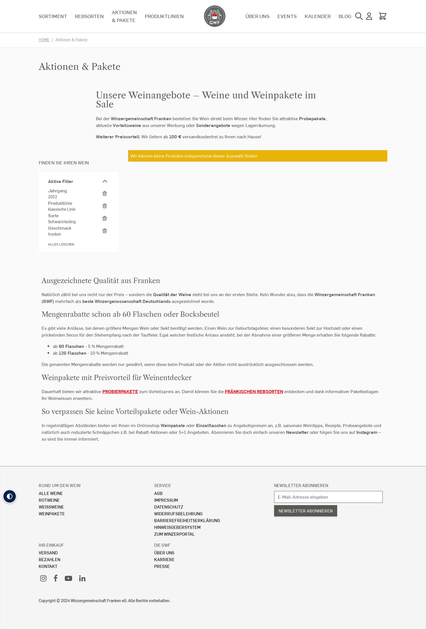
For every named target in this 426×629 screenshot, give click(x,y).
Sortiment (53, 16)
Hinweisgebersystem (177, 527)
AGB (158, 493)
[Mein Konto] (369, 16)
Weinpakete (52, 513)
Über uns (258, 16)
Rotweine (49, 500)
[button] (9, 496)
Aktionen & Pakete (124, 15)
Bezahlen (49, 559)
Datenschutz (168, 507)
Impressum (166, 500)
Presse (162, 566)
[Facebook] (55, 577)
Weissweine (51, 507)
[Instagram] (43, 577)
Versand (48, 552)
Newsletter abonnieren (301, 485)
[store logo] (214, 16)
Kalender (318, 16)
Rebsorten (89, 16)
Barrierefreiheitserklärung (187, 520)
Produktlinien (164, 16)
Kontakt (48, 566)
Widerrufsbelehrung (178, 513)
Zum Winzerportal (174, 534)
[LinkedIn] (82, 577)
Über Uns (164, 552)
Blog (345, 16)
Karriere (164, 559)
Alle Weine (51, 493)
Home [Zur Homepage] (44, 39)
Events (287, 16)
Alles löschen (61, 244)
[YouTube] (68, 577)
